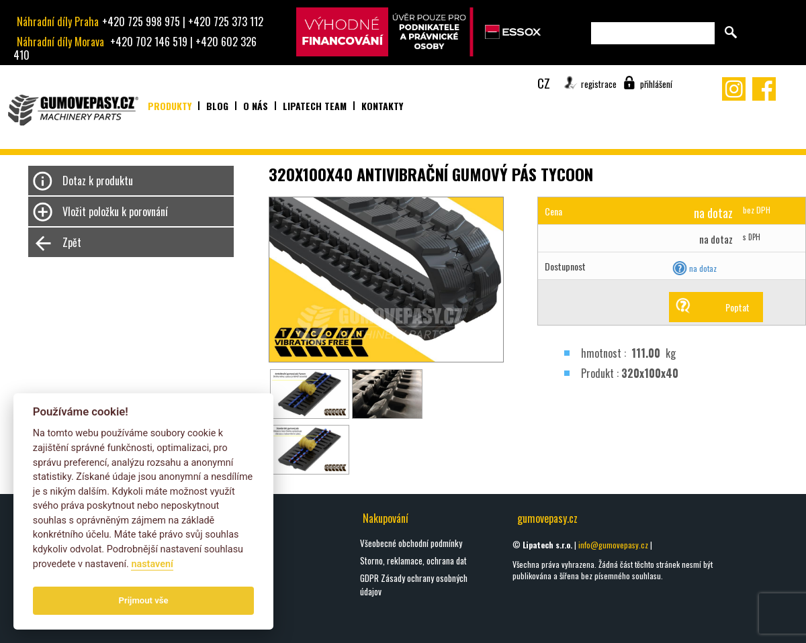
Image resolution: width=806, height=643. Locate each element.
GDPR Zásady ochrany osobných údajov (413, 584)
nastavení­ (152, 564)
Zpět (71, 242)
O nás (255, 105)
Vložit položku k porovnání (115, 211)
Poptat (737, 307)
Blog (217, 105)
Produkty (169, 105)
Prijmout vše (144, 600)
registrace (599, 84)
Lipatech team (315, 105)
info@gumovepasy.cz (613, 544)
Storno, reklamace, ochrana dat (413, 560)
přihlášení (656, 84)
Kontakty (382, 105)
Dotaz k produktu (97, 180)
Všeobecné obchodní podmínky (411, 543)
